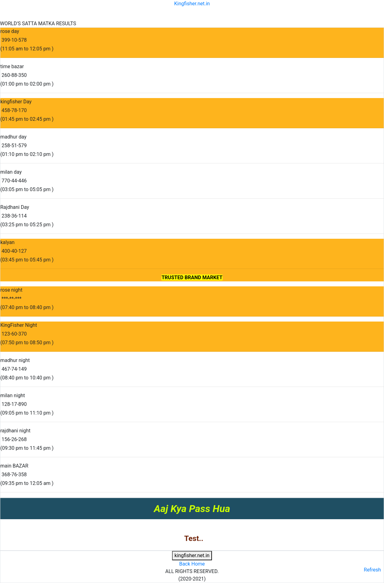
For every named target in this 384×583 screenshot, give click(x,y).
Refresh (372, 570)
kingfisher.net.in (192, 555)
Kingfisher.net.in (192, 4)
